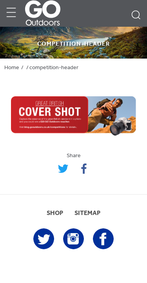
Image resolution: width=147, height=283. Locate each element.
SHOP (55, 213)
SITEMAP (87, 213)
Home (11, 68)
